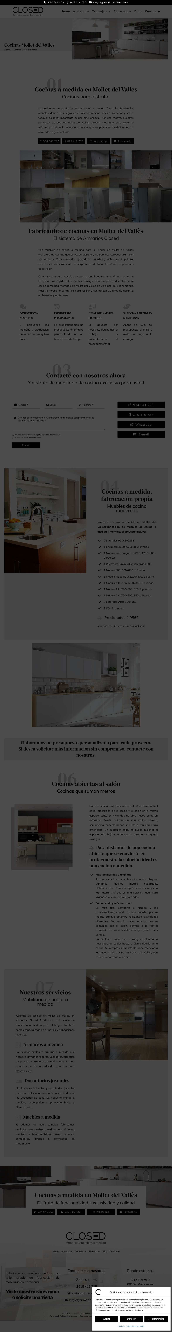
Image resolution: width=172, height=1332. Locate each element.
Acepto (106, 1319)
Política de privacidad (134, 1326)
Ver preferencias (156, 1319)
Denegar (131, 1319)
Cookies (121, 1326)
